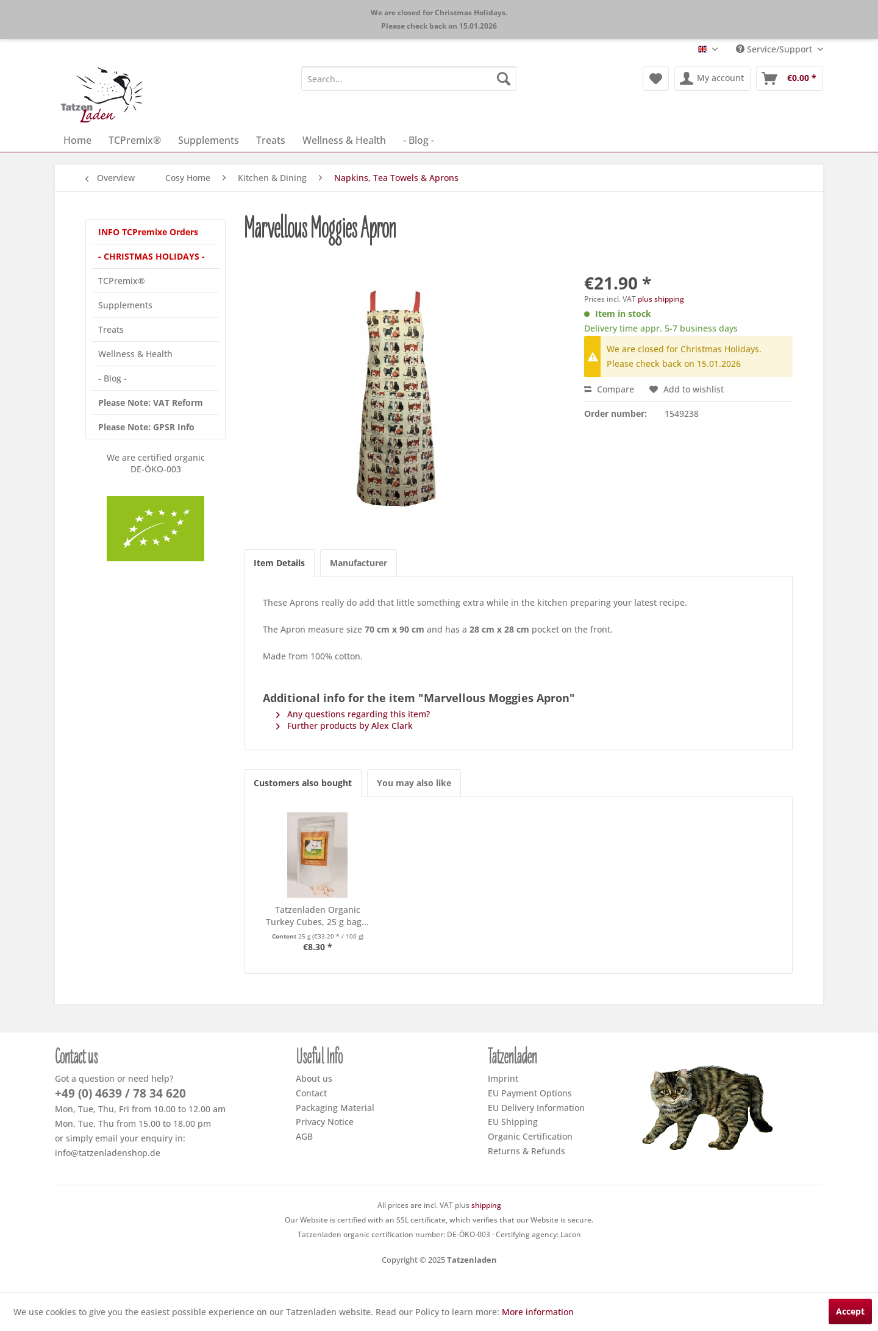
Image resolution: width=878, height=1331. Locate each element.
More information (538, 1312)
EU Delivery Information (536, 1107)
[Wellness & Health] (344, 140)
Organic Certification (530, 1136)
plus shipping (661, 299)
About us (314, 1078)
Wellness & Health (135, 354)
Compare (609, 389)
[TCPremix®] (135, 140)
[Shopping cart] (789, 78)
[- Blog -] (418, 140)
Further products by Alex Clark (344, 725)
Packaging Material (335, 1107)
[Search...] (408, 78)
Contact (311, 1093)
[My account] (712, 78)
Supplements (125, 305)
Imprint (503, 1078)
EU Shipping (513, 1121)
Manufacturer (358, 563)
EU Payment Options (530, 1093)
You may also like (414, 783)
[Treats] (271, 140)
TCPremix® (121, 280)
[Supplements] (209, 140)
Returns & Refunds (526, 1151)
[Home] (77, 140)
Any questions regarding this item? (353, 714)
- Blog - (112, 378)
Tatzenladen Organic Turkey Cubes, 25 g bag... (317, 916)
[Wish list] (656, 78)
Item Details (279, 563)
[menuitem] (408, 78)
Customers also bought (303, 783)
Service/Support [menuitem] (775, 49)
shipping (486, 1205)
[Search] (503, 78)
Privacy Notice (325, 1121)
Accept (850, 1311)
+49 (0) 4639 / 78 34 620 (120, 1093)
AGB (304, 1136)
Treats (111, 329)
